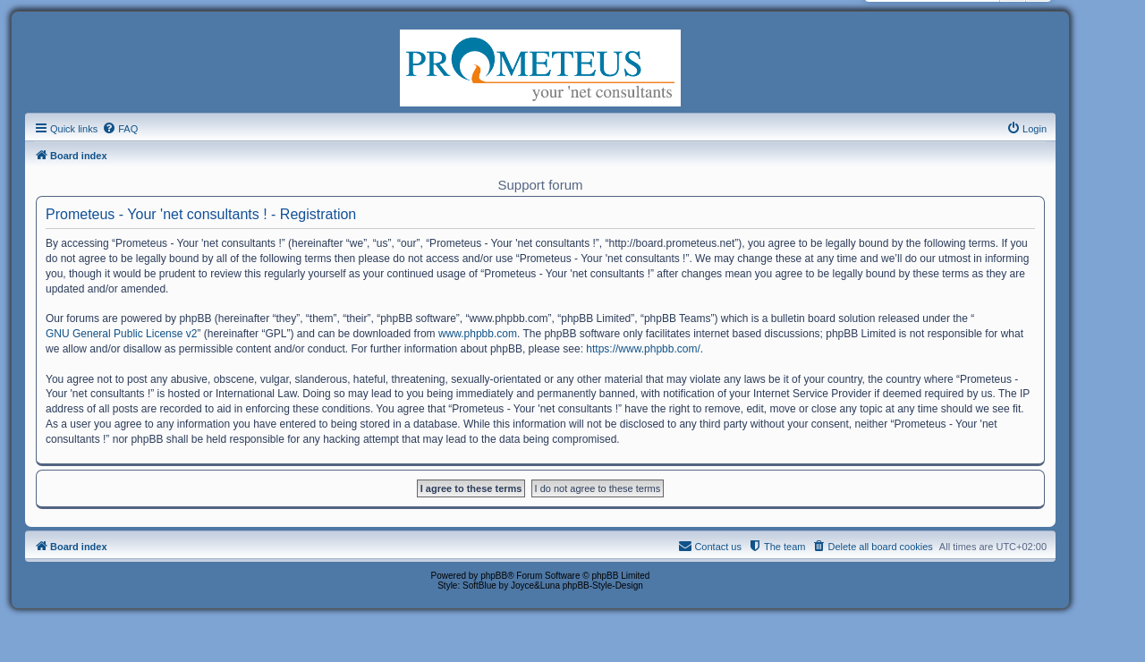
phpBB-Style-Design (603, 585)
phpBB (493, 576)
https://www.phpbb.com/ (643, 349)
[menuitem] (120, 129)
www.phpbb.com (477, 333)
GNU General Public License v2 (121, 333)
